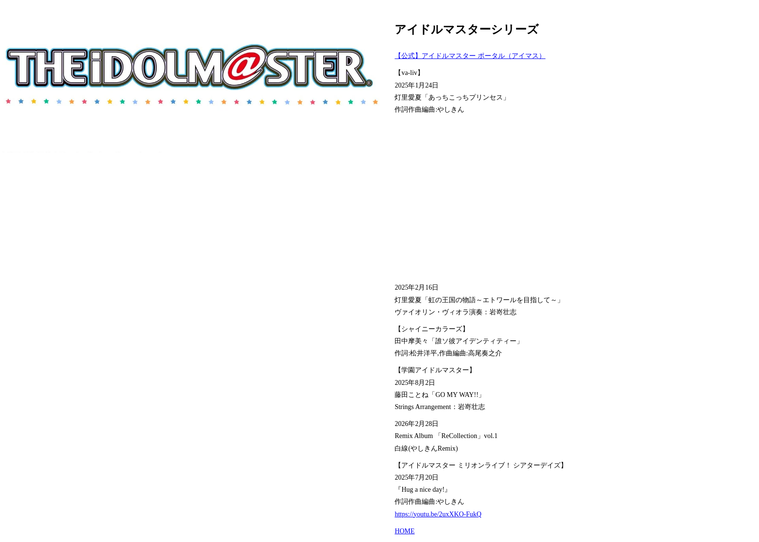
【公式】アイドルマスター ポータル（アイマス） (470, 55)
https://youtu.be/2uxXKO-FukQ (438, 514)
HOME (404, 531)
